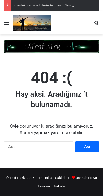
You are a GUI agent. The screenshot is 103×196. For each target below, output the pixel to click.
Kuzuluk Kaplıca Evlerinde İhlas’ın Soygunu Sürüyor (52, 5)
